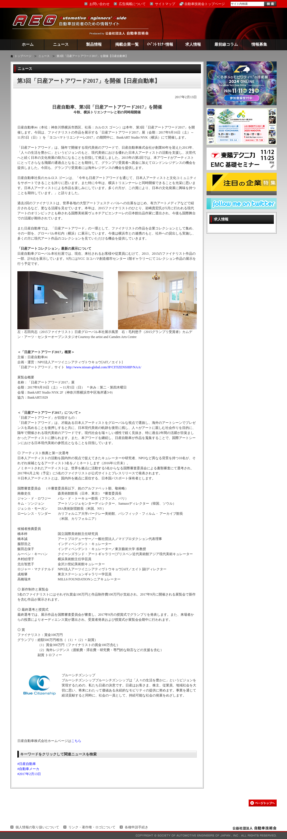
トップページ (23, 56)
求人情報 (193, 44)
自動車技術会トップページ (204, 4)
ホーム (28, 44)
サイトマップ (165, 4)
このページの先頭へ (263, 802)
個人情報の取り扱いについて (37, 827)
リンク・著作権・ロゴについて (91, 827)
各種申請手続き (136, 827)
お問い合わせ (99, 4)
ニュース (61, 44)
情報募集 (259, 44)
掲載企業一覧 (127, 44)
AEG (73, 23)
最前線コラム (226, 44)
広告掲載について (132, 4)
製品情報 (94, 44)
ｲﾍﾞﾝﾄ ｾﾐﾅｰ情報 (160, 44)
